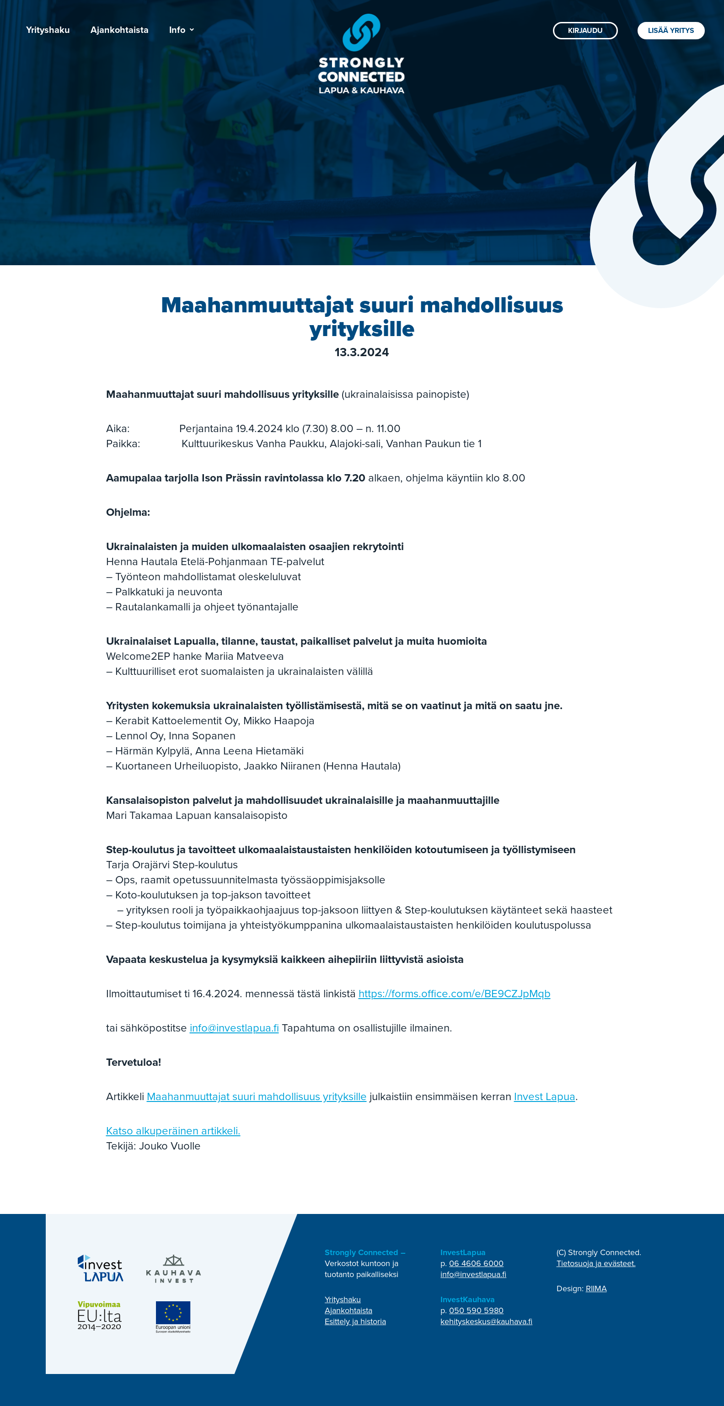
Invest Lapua (544, 1096)
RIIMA (596, 1288)
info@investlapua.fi (234, 1028)
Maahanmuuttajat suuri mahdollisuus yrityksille (257, 1096)
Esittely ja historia (355, 1321)
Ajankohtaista (120, 30)
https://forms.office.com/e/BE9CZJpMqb (455, 993)
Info (181, 30)
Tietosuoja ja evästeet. (596, 1263)
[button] (181, 29)
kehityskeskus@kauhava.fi (486, 1321)
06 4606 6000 (476, 1263)
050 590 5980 (476, 1310)
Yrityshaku (48, 30)
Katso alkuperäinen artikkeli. (173, 1131)
